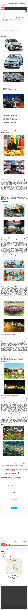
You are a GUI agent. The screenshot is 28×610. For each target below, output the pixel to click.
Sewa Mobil (12, 472)
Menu (2, 8)
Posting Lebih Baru (4, 541)
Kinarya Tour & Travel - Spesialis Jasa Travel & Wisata (15, 606)
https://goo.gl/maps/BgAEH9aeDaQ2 (11, 395)
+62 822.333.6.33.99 (18, 19)
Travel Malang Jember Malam (15, 469)
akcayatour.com (3, 21)
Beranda (15, 541)
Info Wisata (3, 553)
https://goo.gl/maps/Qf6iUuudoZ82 (10, 334)
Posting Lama (25, 541)
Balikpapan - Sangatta (5, 549)
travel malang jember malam (5, 20)
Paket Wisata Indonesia (5, 554)
